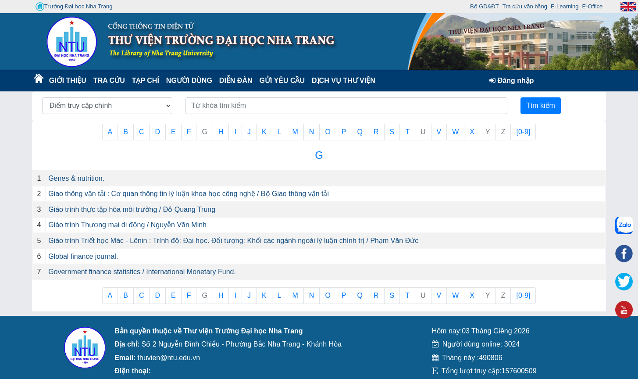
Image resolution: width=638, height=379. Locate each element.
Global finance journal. (83, 256)
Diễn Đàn (236, 80)
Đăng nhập (511, 80)
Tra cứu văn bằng (525, 6)
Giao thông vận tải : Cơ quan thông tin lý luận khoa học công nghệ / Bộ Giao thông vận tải (188, 193)
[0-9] (523, 132)
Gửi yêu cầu (282, 80)
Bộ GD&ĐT (484, 6)
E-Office (592, 6)
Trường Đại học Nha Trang (74, 6)
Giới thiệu (67, 80)
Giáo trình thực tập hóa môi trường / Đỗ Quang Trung (131, 209)
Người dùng (188, 80)
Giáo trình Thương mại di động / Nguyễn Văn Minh (127, 225)
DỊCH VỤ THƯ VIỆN (342, 80)
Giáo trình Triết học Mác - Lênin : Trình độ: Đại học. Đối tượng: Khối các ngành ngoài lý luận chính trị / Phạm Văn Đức (233, 240)
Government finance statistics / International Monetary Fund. (142, 271)
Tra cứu (109, 80)
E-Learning (565, 6)
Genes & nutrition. (76, 178)
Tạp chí (145, 80)
